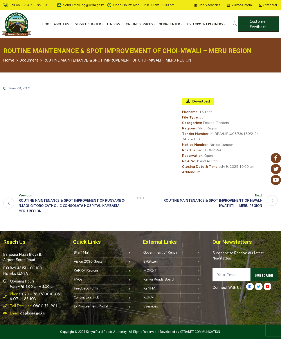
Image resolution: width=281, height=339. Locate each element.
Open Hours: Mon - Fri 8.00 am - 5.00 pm (144, 5)
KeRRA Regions (102, 271)
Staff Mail (102, 253)
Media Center (171, 24)
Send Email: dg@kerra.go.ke (84, 5)
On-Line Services (141, 24)
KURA (172, 298)
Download (198, 101)
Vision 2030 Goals (102, 262)
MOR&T (172, 271)
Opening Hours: (22, 281)
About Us (63, 24)
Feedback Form (102, 289)
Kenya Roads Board (172, 280)
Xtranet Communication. (200, 332)
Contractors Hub (102, 298)
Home (46, 24)
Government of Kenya (172, 253)
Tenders (114, 24)
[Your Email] (232, 274)
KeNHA (172, 289)
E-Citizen (172, 262)
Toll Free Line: (33, 306)
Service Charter (89, 24)
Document (29, 60)
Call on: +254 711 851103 (29, 5)
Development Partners (206, 24)
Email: (27, 313)
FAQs (102, 280)
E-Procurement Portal (102, 307)
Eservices (172, 307)
